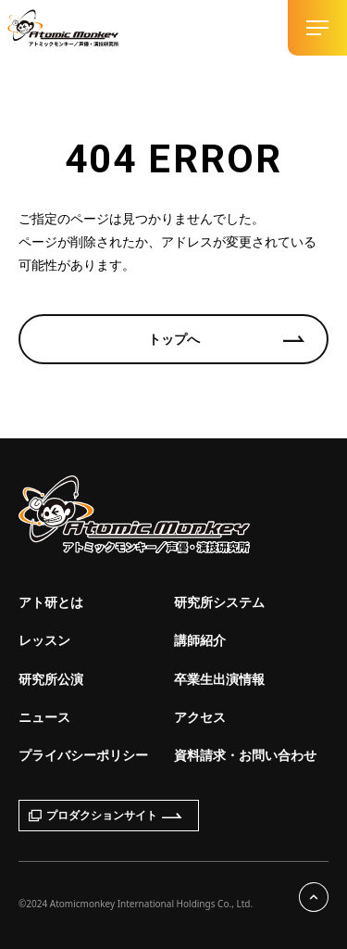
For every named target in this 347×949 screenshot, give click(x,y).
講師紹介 (200, 640)
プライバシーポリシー (83, 755)
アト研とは (51, 602)
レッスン (44, 640)
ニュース (44, 717)
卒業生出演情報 (219, 679)
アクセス (200, 717)
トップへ (174, 339)
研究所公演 (51, 679)
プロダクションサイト (105, 815)
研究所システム (219, 602)
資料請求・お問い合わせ (245, 755)
